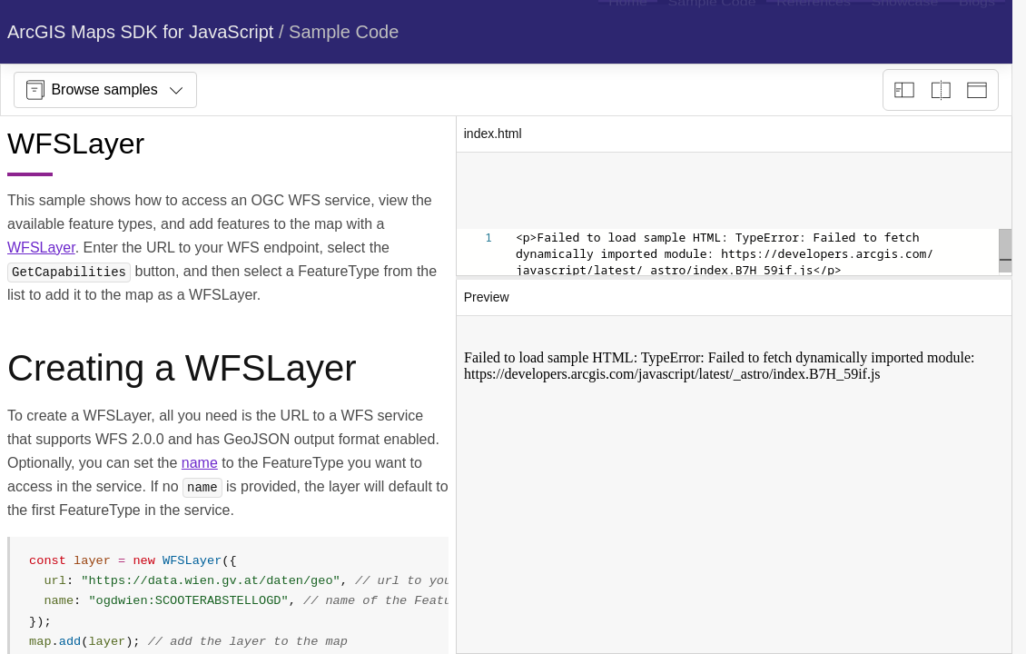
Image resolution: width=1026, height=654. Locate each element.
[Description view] (904, 90)
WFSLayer (41, 247)
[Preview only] (977, 90)
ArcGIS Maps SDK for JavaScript (140, 32)
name (200, 463)
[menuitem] (627, 32)
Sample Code (344, 32)
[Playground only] (940, 90)
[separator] (734, 278)
